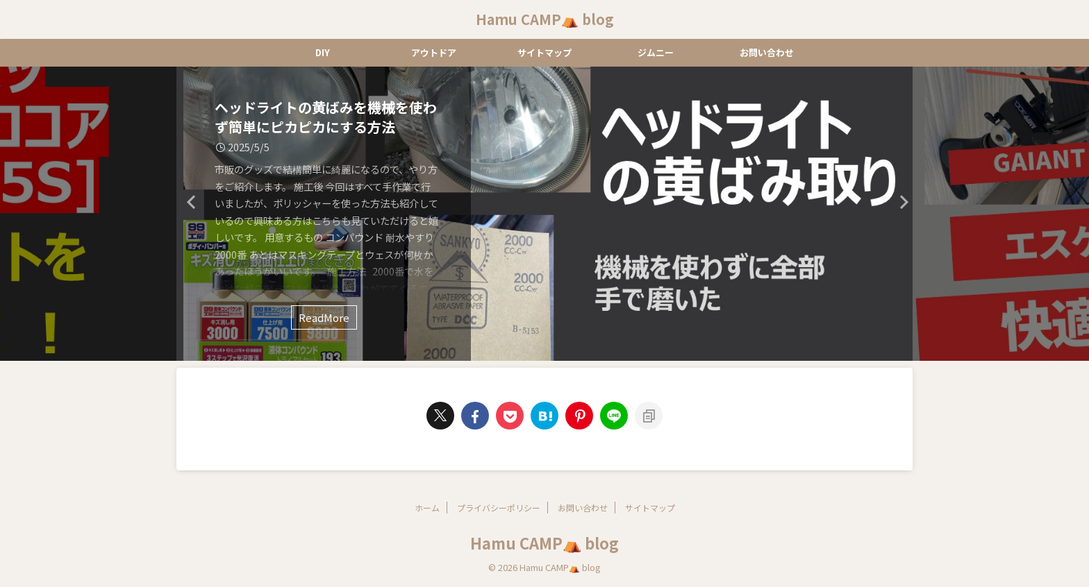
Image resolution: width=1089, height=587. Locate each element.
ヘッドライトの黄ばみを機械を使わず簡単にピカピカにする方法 (326, 117)
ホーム (427, 507)
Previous (189, 201)
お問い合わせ (767, 52)
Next (900, 201)
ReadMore (324, 317)
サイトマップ (544, 52)
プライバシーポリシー (498, 507)
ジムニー (656, 52)
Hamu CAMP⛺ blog (545, 19)
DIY (322, 52)
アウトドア (433, 52)
